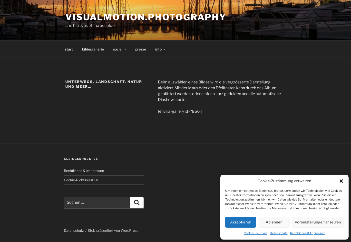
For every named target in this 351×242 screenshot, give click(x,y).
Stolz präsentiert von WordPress (113, 230)
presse (140, 49)
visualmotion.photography (145, 17)
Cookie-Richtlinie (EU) (81, 180)
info (160, 49)
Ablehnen (274, 222)
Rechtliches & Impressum (307, 233)
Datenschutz (279, 233)
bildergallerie (93, 49)
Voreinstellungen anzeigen (318, 222)
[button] (341, 181)
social (120, 49)
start (69, 49)
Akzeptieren (240, 222)
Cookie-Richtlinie (255, 233)
